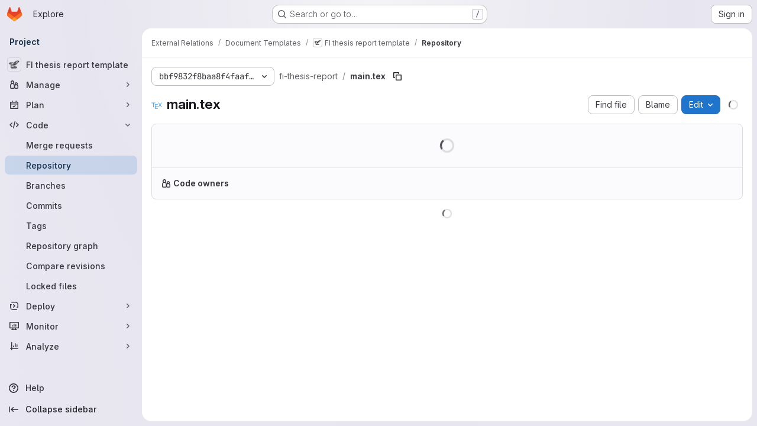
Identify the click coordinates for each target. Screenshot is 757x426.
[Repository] (71, 165)
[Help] (71, 388)
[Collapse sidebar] (71, 409)
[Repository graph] (71, 245)
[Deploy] (71, 305)
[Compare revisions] (71, 265)
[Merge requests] (71, 144)
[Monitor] (71, 326)
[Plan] (71, 104)
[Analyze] (71, 346)
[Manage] (71, 84)
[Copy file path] (397, 76)
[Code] (71, 124)
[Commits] (71, 205)
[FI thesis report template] (71, 64)
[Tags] (71, 225)
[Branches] (71, 185)
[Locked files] (71, 285)
